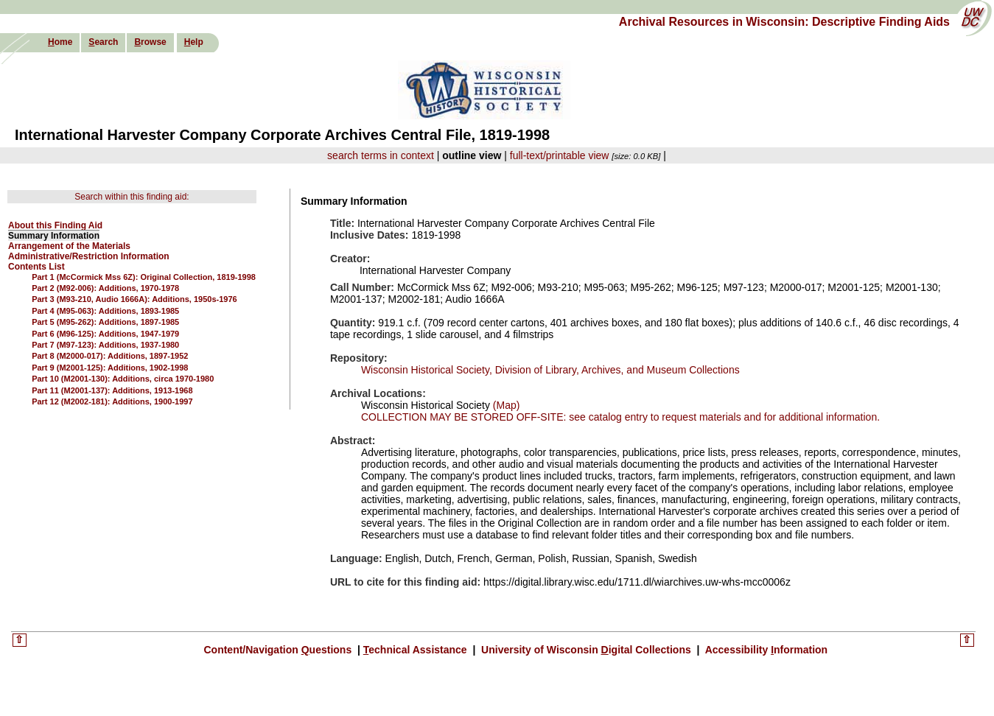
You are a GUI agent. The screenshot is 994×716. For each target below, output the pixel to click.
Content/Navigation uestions (278, 650)
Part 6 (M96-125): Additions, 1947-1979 (105, 333)
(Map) (504, 405)
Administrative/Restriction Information (88, 256)
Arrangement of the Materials (69, 246)
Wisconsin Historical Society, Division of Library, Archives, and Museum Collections (550, 370)
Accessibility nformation (764, 650)
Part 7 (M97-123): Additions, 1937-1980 (105, 344)
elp (193, 42)
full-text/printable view (559, 155)
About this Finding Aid (55, 225)
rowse (150, 42)
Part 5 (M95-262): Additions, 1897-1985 (105, 321)
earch (103, 42)
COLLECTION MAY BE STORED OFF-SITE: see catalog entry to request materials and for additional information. (620, 417)
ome (60, 42)
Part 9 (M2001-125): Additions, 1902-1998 (110, 367)
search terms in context (380, 155)
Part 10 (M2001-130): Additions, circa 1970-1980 (123, 378)
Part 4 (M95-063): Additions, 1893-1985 (105, 310)
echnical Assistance (416, 650)
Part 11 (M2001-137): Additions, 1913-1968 (112, 390)
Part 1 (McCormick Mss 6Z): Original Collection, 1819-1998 (144, 277)
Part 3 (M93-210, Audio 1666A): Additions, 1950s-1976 (134, 299)
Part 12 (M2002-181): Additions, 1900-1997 (112, 401)
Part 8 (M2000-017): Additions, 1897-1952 (110, 355)
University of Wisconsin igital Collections (585, 650)
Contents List (36, 267)
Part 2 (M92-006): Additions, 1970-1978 (105, 288)
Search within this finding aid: (131, 197)
